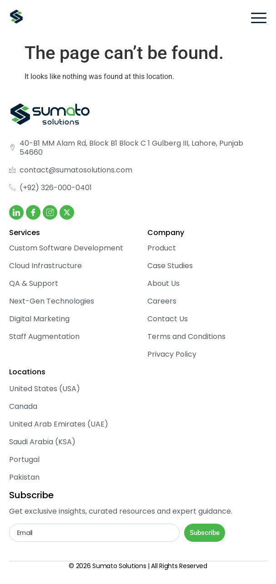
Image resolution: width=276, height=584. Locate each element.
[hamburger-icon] (258, 19)
